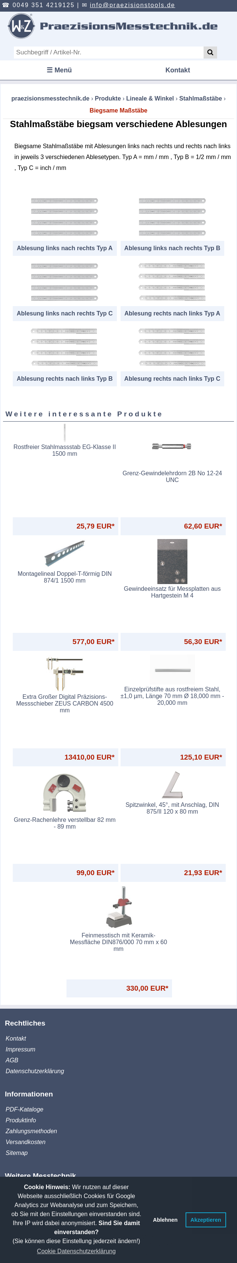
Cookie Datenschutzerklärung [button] (76, 1251)
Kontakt (178, 70)
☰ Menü (59, 70)
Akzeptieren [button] (205, 1220)
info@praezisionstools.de (132, 5)
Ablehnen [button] (165, 1220)
